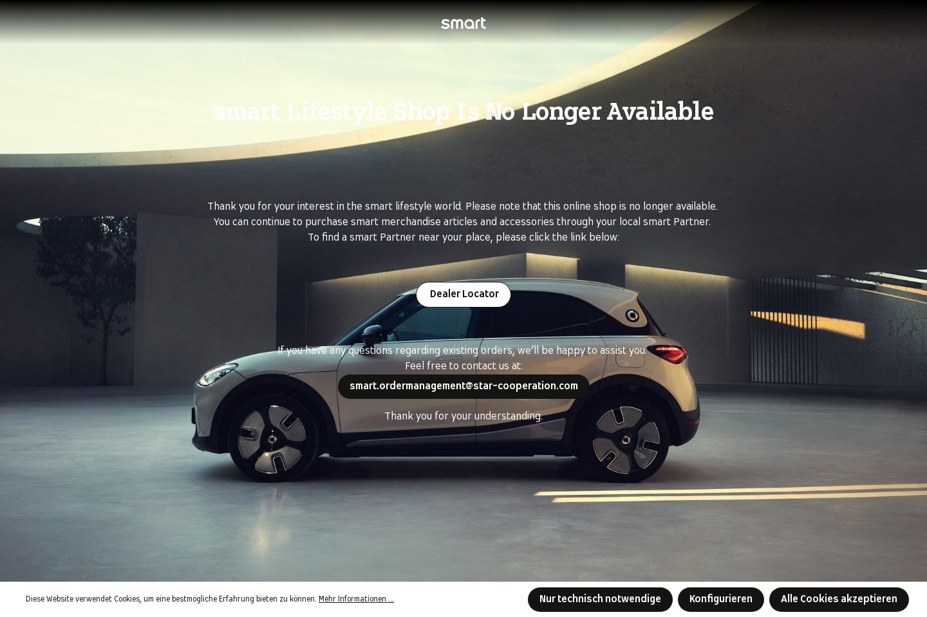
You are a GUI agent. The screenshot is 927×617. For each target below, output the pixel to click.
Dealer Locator (463, 294)
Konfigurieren (721, 599)
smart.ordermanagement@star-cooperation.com (464, 386)
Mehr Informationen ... (356, 599)
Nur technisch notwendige (600, 599)
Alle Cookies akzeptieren (839, 599)
